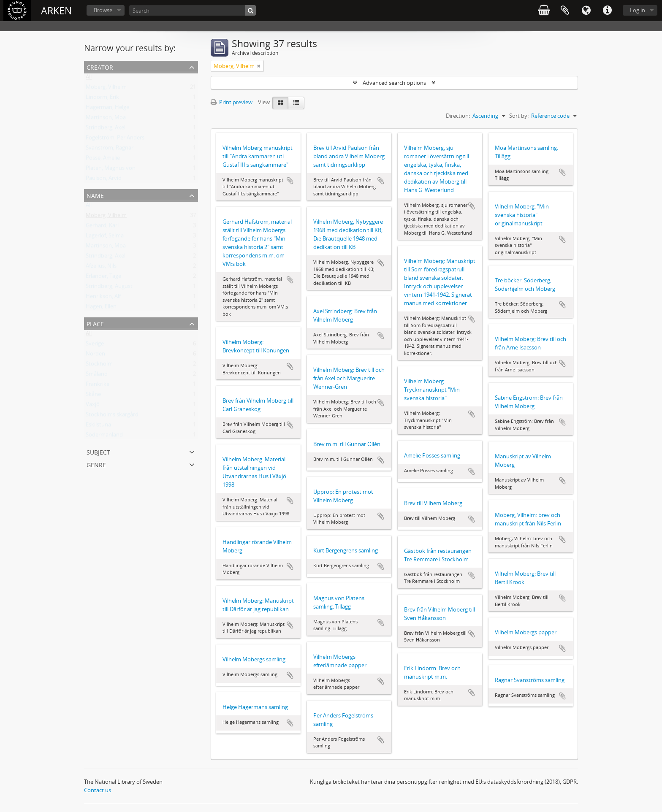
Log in (637, 10)
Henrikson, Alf (103, 298)
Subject (98, 451)
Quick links (607, 10)
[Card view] (280, 103)
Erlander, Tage (103, 277)
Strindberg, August (109, 288)
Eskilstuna (98, 426)
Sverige (95, 345)
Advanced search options (394, 83)
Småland (97, 375)
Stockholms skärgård (112, 416)
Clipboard (564, 10)
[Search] (192, 10)
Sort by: (519, 115)
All (89, 78)
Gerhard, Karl (102, 227)
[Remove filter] (258, 66)
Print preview (231, 102)
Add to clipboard (290, 180)
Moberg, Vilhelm (106, 88)
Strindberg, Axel (105, 129)
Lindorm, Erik (102, 99)
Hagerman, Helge (107, 109)
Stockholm (99, 365)
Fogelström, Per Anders (115, 139)
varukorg (543, 10)
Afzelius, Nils (101, 267)
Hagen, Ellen (101, 308)
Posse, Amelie (103, 159)
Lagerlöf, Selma (105, 237)
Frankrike (97, 386)
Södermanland (104, 436)
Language (586, 10)
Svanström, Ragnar (109, 149)
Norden (95, 355)
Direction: (458, 115)
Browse (103, 10)
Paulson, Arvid (104, 180)
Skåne (93, 396)
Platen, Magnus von (111, 169)
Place (95, 323)
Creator (100, 66)
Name (95, 194)
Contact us (97, 790)
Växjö (93, 406)
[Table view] (296, 103)
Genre (96, 464)
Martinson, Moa (106, 119)
